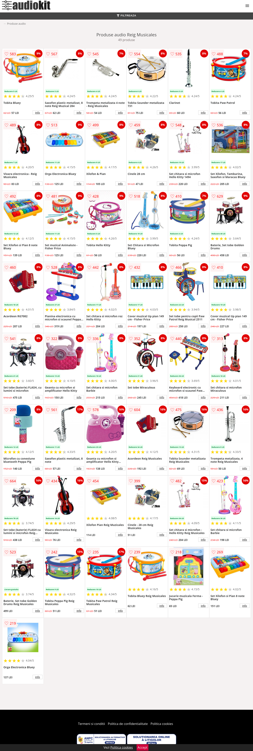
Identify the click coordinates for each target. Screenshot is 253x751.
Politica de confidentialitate (128, 724)
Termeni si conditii (91, 724)
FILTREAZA (126, 15)
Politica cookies (162, 724)
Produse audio (16, 23)
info (37, 112)
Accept (142, 747)
